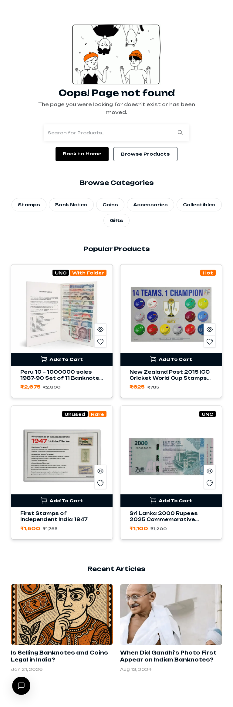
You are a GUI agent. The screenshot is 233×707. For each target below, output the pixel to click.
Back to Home (82, 153)
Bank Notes (71, 204)
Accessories (150, 204)
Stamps (29, 204)
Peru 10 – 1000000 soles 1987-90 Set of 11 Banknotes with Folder (61, 378)
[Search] (180, 133)
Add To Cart (62, 359)
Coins (110, 204)
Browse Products (145, 154)
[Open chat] (21, 686)
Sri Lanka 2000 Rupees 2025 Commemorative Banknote (164, 519)
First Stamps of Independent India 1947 (54, 516)
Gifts (116, 220)
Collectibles (199, 204)
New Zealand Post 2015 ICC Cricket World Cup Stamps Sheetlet (170, 378)
